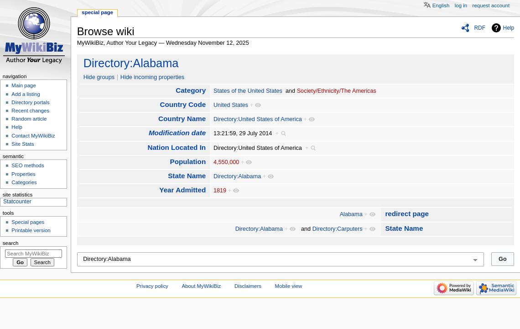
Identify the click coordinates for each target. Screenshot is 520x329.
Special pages (27, 222)
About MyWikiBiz (201, 286)
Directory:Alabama (131, 63)
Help (509, 28)
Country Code (183, 104)
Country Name (182, 118)
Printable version (30, 230)
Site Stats (22, 144)
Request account (491, 5)
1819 (219, 190)
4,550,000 (226, 162)
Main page (23, 85)
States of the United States (247, 91)
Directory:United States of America (257, 119)
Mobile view (288, 286)
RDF (479, 28)
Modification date (177, 133)
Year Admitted (182, 190)
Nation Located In (176, 147)
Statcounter (17, 201)
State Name (187, 176)
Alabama (351, 214)
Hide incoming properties (152, 77)
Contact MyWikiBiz (33, 135)
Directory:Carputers (337, 229)
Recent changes (30, 110)
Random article (29, 119)
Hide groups (98, 77)
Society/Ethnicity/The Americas (336, 91)
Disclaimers (247, 286)
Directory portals (30, 102)
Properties (23, 174)
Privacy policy (152, 286)
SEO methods (27, 165)
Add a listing (25, 94)
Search (11, 243)
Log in (461, 5)
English (441, 5)
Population (188, 161)
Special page (97, 12)
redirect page (407, 214)
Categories (23, 182)
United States (230, 105)
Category (191, 90)
